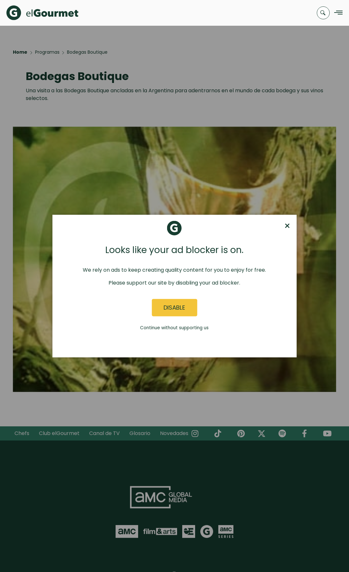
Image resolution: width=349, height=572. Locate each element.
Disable (174, 308)
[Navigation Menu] (337, 13)
